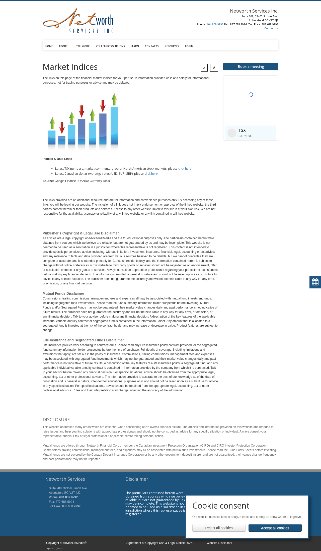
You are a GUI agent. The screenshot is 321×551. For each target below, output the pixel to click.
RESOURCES (172, 46)
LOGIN (189, 46)
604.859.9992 (215, 24)
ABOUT (63, 46)
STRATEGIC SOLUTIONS (110, 46)
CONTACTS (152, 46)
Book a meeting (251, 66)
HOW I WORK (82, 46)
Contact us (271, 28)
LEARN (135, 46)
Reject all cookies (219, 528)
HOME (49, 46)
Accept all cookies (275, 528)
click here (185, 168)
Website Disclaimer (219, 543)
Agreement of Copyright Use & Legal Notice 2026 (159, 543)
